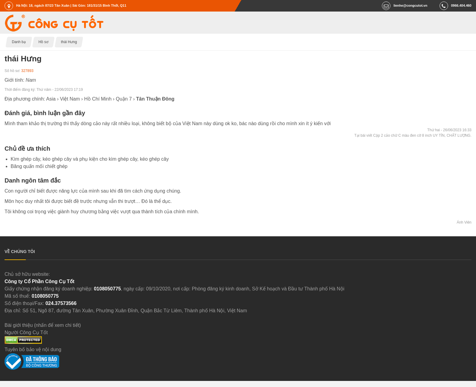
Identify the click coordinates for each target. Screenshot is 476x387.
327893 (27, 71)
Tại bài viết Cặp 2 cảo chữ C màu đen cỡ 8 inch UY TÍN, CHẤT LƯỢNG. (412, 135)
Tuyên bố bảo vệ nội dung (33, 349)
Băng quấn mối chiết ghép (39, 166)
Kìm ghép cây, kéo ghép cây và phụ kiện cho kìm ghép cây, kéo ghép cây (90, 159)
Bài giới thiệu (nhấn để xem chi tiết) (43, 325)
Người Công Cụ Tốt (26, 332)
